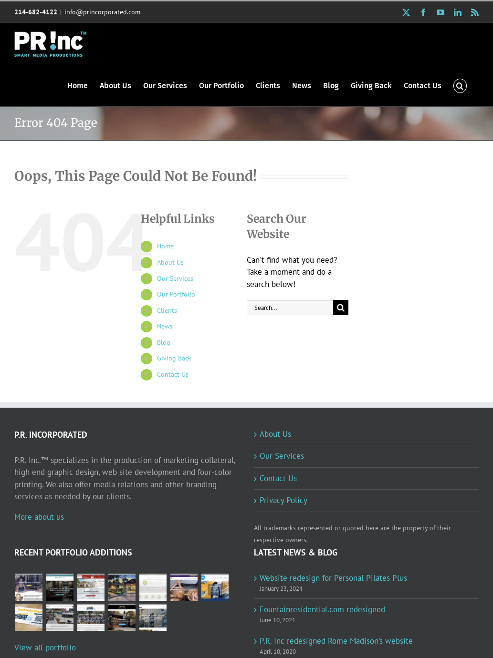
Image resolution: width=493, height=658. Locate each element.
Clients (167, 310)
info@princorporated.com (102, 12)
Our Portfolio (176, 294)
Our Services (175, 278)
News (164, 326)
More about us (39, 517)
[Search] (340, 307)
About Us (170, 262)
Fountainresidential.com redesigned (322, 609)
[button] (460, 85)
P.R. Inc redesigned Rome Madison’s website (336, 641)
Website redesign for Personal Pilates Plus (333, 578)
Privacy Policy (283, 500)
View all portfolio (45, 647)
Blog (163, 342)
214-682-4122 (35, 12)
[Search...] (290, 307)
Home (165, 246)
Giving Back (174, 358)
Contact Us (173, 374)
